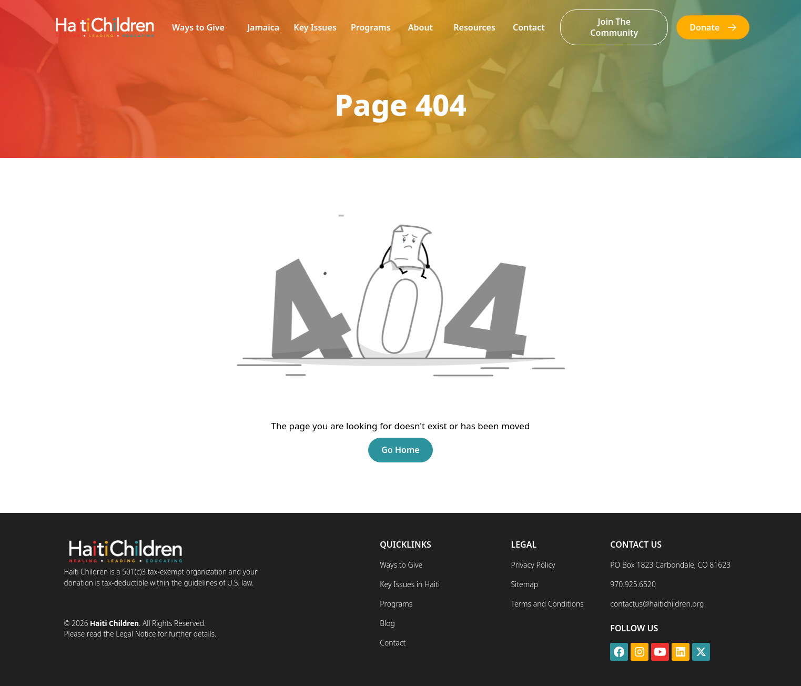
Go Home (400, 450)
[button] (198, 28)
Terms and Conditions (547, 604)
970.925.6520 (633, 584)
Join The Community (614, 27)
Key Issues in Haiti (410, 584)
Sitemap (524, 584)
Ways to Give (198, 27)
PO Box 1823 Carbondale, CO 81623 (670, 565)
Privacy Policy (533, 565)
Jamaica (263, 27)
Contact (529, 27)
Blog (387, 623)
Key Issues (314, 27)
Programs (371, 27)
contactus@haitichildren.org (657, 604)
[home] (104, 27)
